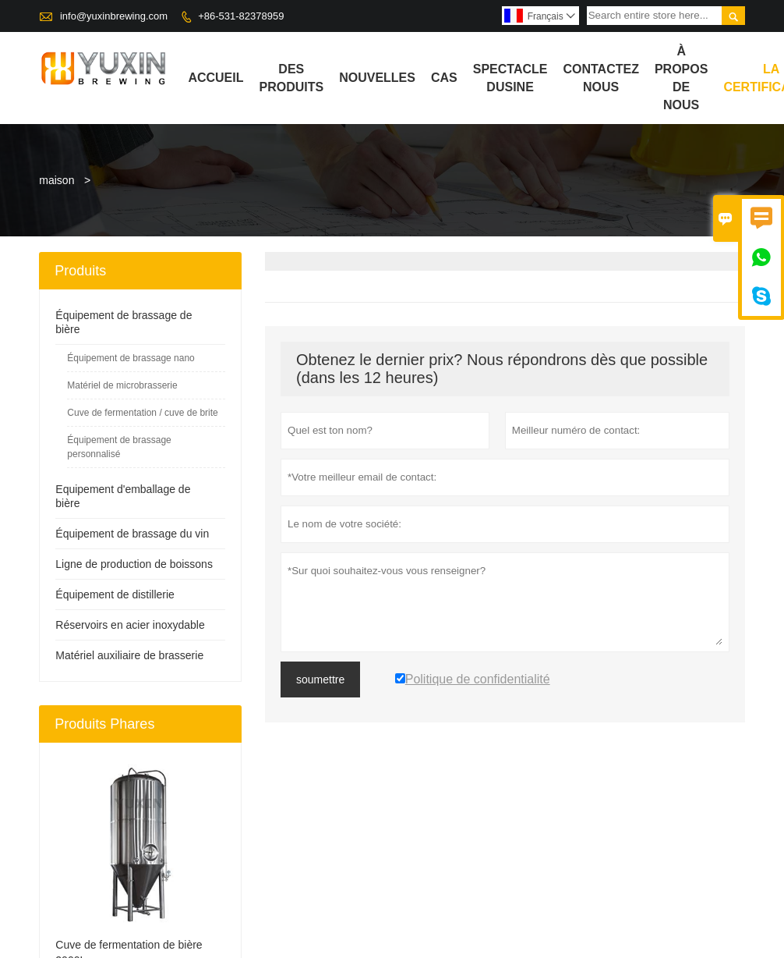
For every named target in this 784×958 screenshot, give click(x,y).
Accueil (215, 77)
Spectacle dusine (510, 78)
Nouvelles (377, 77)
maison (56, 180)
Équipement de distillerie (115, 594)
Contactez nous (600, 78)
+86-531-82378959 (241, 16)
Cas (444, 77)
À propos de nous (681, 78)
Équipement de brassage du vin (132, 533)
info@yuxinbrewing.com (114, 16)
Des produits (291, 78)
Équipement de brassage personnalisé (119, 447)
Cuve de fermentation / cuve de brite (142, 412)
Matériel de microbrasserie (122, 385)
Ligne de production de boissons (134, 564)
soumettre (320, 679)
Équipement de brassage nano (130, 358)
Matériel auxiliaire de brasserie (129, 655)
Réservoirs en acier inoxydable (129, 625)
